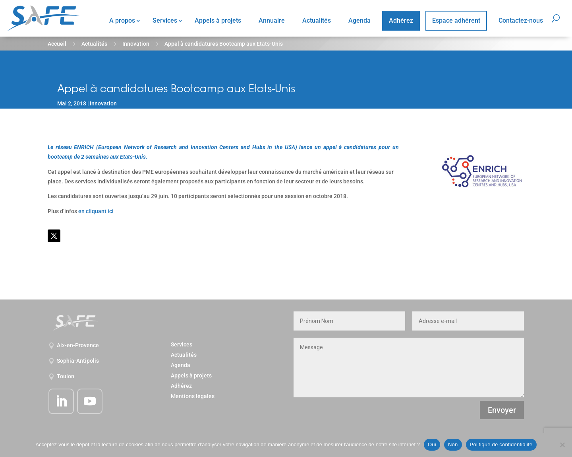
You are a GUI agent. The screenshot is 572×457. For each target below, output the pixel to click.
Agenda (359, 20)
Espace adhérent (456, 20)
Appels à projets (218, 20)
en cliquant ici (96, 211)
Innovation (135, 44)
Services (165, 20)
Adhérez (401, 20)
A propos (122, 20)
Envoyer (502, 410)
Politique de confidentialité (501, 444)
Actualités (316, 20)
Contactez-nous (521, 20)
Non (453, 444)
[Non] (562, 445)
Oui (432, 444)
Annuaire (272, 20)
